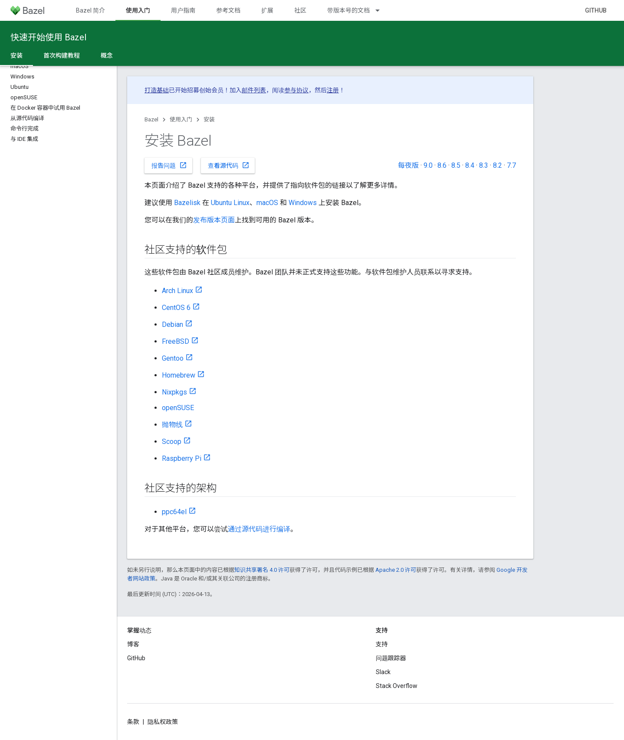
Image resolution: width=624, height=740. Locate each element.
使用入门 (181, 119)
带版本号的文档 (348, 10)
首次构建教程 (61, 55)
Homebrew (178, 375)
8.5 (455, 165)
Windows (303, 203)
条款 (133, 721)
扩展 (267, 10)
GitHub (596, 10)
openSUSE (178, 408)
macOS (267, 203)
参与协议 (296, 90)
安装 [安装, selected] (16, 55)
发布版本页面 (214, 220)
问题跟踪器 (391, 658)
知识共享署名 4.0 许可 (261, 570)
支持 (382, 644)
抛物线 (172, 425)
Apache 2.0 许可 (395, 570)
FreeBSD (175, 341)
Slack (383, 671)
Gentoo (173, 358)
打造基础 (157, 90)
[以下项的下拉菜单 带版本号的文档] (381, 10)
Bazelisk (187, 203)
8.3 (483, 165)
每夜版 (408, 165)
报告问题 (169, 165)
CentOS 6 (176, 307)
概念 (107, 55)
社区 (300, 10)
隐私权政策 (163, 721)
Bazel (151, 119)
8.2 (497, 165)
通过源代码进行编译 (259, 529)
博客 (133, 644)
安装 (209, 119)
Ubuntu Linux (230, 203)
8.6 (442, 165)
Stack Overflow (396, 685)
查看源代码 (229, 165)
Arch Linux (177, 291)
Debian (172, 324)
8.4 (469, 165)
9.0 (428, 165)
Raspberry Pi (181, 458)
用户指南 (183, 10)
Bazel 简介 (90, 10)
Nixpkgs (174, 392)
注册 (333, 90)
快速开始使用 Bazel (48, 37)
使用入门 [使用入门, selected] (138, 10)
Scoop (171, 441)
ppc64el (174, 512)
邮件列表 (254, 90)
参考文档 (228, 10)
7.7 (511, 165)
